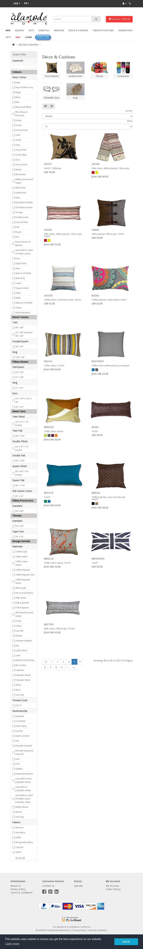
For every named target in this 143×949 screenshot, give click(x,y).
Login (28, 37)
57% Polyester (22, 607)
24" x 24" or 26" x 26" (23, 400)
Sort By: (129, 110)
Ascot (48, 164)
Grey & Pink (20, 149)
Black (17, 97)
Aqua (17, 82)
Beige (18, 92)
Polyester (19, 670)
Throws (99, 76)
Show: (130, 121)
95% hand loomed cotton (24, 614)
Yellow (18, 307)
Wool (17, 689)
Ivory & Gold (21, 164)
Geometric (20, 832)
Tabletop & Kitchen (103, 30)
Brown (18, 120)
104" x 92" (20, 357)
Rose (17, 258)
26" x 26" (19, 406)
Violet (18, 292)
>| (73, 667)
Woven (18, 811)
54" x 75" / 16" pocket (22, 448)
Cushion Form (75, 76)
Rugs (75, 97)
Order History (113, 889)
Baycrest (98, 361)
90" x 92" (19, 346)
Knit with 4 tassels (23, 745)
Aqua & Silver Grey (24, 87)
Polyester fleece (23, 680)
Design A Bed (43, 37)
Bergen (48, 427)
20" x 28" (19, 372)
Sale (17, 37)
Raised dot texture (24, 773)
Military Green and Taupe (24, 181)
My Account (112, 885)
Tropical (19, 847)
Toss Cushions (52, 76)
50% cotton (20, 597)
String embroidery (24, 842)
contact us (85, 926)
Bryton (49, 624)
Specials (78, 885)
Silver (17, 268)
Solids (18, 837)
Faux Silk (19, 630)
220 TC (18, 705)
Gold (17, 135)
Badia (95, 295)
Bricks (96, 493)
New (8, 30)
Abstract (19, 827)
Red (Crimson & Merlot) (22, 243)
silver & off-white (23, 273)
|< (45, 661)
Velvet (18, 684)
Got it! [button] (126, 941)
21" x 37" (19, 387)
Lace (17, 759)
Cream (18, 125)
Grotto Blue (20, 154)
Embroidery (21, 726)
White (18, 297)
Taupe (18, 283)
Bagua (48, 361)
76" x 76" (19, 536)
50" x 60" (19, 511)
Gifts (8, 37)
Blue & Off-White (23, 107)
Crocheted (20, 721)
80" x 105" (20, 460)
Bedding (19, 30)
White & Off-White (23, 302)
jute (17, 645)
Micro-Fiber (20, 665)
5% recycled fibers (24, 592)
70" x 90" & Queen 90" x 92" (24, 334)
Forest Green (21, 130)
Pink (17, 227)
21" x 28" (19, 377)
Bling (95, 427)
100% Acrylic (21, 551)
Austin (48, 295)
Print (17, 763)
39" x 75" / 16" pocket (22, 423)
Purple (18, 232)
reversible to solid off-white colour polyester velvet (24, 799)
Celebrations (125, 30)
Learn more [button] (12, 943)
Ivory (17, 159)
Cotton (18, 625)
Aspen (95, 230)
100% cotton (21, 556)
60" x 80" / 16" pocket (22, 473)
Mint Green (20, 187)
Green (18, 140)
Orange (19, 212)
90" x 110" (20, 485)
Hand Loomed (22, 735)
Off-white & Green (24, 207)
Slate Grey (20, 278)
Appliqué (19, 716)
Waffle (18, 852)
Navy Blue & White (24, 202)
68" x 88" (19, 327)
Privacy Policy (18, 889)
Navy (17, 197)
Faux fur (19, 730)
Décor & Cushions (78, 30)
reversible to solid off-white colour (24, 252)
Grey (17, 144)
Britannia (98, 559)
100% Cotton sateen (21, 563)
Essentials (44, 30)
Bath (31, 30)
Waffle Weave (21, 807)
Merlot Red (20, 174)
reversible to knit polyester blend (23, 780)
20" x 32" (19, 496)
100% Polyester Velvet (22, 581)
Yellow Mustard (22, 312)
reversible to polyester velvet (23, 789)
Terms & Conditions (22, 892)
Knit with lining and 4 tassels (24, 752)
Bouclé (48, 493)
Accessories (123, 76)
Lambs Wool (21, 650)
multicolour (20, 192)
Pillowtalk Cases (51, 97)
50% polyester (22, 602)
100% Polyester (22, 569)
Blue (17, 102)
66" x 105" (20, 435)
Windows (59, 30)
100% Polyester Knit (24, 574)
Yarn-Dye (19, 694)
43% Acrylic (20, 588)
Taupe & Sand (22, 288)
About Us (16, 885)
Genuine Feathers (23, 640)
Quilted (18, 768)
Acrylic (18, 620)
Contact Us (48, 885)
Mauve (18, 169)
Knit (17, 740)
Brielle (49, 559)
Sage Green (20, 263)
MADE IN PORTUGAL (25, 660)
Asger (95, 164)
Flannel (18, 635)
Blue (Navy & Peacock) (21, 114)
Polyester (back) (23, 675)
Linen (17, 655)
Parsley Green (22, 217)
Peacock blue (21, 222)
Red (17, 236)
